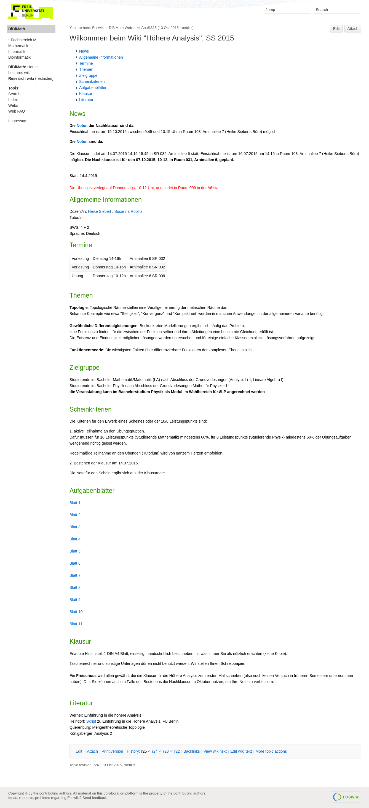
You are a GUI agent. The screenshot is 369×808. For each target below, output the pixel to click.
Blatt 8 (75, 587)
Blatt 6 (75, 563)
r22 (177, 751)
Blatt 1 (75, 502)
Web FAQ (16, 111)
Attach (353, 28)
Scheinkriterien (92, 81)
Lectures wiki (19, 72)
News (84, 51)
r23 (166, 751)
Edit (336, 28)
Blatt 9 (75, 599)
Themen (86, 69)
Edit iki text (241, 751)
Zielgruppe (88, 75)
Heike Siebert (99, 211)
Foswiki (98, 28)
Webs (13, 105)
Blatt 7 (75, 575)
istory (133, 751)
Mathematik (18, 45)
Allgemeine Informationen (101, 57)
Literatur (86, 99)
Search (14, 94)
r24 (154, 751)
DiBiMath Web (120, 28)
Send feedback (94, 798)
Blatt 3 (75, 527)
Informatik (16, 51)
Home (23, 67)
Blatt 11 (75, 624)
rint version (112, 751)
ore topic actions (271, 751)
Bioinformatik (19, 57)
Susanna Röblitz (128, 211)
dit (79, 751)
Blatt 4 (75, 539)
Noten (82, 125)
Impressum (17, 121)
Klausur (85, 93)
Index (13, 99)
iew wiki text (215, 751)
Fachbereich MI (24, 40)
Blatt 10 (75, 612)
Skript (91, 721)
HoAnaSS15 (147, 28)
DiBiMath (16, 29)
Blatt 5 (75, 551)
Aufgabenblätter (92, 87)
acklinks (191, 751)
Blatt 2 (75, 515)
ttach (92, 751)
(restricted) (31, 78)
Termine (86, 63)
